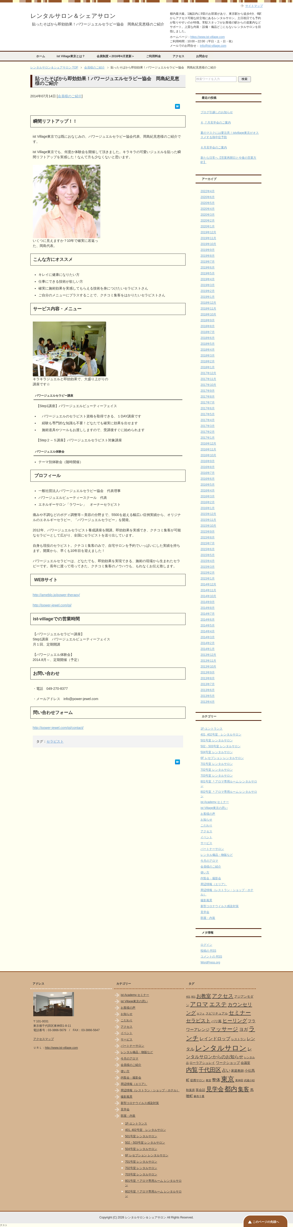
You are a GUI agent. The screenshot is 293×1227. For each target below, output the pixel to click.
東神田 (239, 1080)
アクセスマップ (43, 1039)
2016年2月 (207, 502)
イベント (206, 837)
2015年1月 (207, 578)
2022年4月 (207, 191)
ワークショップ (228, 1063)
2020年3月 (207, 214)
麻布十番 (199, 1096)
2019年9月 (207, 250)
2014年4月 (207, 631)
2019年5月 (207, 273)
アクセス (178, 56)
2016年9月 (207, 461)
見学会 (204, 912)
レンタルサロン (220, 1048)
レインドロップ (214, 1038)
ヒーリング (235, 1020)
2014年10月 (208, 596)
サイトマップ (254, 6)
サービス (206, 843)
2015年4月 (207, 561)
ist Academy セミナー (214, 802)
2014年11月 (208, 590)
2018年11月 (208, 308)
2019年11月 (208, 238)
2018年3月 (207, 355)
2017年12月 (208, 373)
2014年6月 (207, 619)
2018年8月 (207, 326)
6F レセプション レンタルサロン (222, 758)
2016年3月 (207, 496)
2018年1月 (207, 367)
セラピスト (55, 741)
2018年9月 (207, 320)
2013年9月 (207, 672)
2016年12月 (208, 443)
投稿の (208, 950)
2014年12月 (208, 584)
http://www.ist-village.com (61, 1047)
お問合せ (202, 56)
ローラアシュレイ (202, 1063)
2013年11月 (208, 660)
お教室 (203, 996)
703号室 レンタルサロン (216, 775)
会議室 (245, 1063)
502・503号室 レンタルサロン (220, 746)
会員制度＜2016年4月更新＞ (115, 56)
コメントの (211, 956)
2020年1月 (207, 226)
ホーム (40, 56)
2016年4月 (207, 490)
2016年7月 (207, 473)
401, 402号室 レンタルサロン (220, 734)
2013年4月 (207, 701)
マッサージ (224, 1029)
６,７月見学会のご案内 (215, 122)
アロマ (199, 1004)
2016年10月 (208, 455)
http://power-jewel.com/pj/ (52, 605)
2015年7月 (207, 543)
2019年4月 (207, 279)
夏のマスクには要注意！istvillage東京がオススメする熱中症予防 (229, 135)
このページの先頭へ (266, 1222)
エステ (218, 1004)
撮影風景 (206, 900)
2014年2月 (207, 643)
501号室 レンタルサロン (216, 740)
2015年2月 (207, 572)
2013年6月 (207, 690)
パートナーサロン (212, 849)
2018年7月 (207, 332)
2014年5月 (207, 625)
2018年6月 (207, 338)
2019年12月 (208, 232)
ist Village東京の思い (214, 808)
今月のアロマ (209, 860)
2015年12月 (208, 514)
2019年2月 (207, 291)
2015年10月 (208, 525)
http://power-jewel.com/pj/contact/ (58, 728)
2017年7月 (207, 402)
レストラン (238, 1039)
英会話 (200, 1090)
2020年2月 (207, 220)
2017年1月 (207, 437)
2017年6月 (207, 408)
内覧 (192, 1069)
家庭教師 (237, 1070)
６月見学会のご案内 (213, 147)
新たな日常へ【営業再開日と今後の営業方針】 (228, 160)
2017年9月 (207, 390)
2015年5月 (207, 555)
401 (188, 996)
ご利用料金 (153, 56)
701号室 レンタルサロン (216, 764)
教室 (208, 1080)
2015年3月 (207, 567)
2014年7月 (207, 613)
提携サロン (197, 1080)
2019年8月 (207, 255)
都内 (230, 1088)
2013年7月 (207, 684)
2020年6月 (207, 197)
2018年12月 (208, 302)
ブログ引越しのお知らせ (216, 112)
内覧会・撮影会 (210, 878)
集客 (243, 1089)
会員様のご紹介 (70, 96)
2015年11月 (208, 520)
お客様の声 (207, 813)
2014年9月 (207, 602)
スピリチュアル (217, 1013)
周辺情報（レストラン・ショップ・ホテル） (150, 1090)
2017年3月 (207, 426)
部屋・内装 (207, 918)
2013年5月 (207, 696)
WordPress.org (210, 962)
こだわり (206, 825)
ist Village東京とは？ (71, 56)
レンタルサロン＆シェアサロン (73, 15)
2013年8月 (207, 678)
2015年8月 (207, 537)
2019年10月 (208, 244)
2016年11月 (208, 449)
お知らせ (206, 819)
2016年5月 (207, 484)
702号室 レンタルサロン (216, 769)
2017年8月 (207, 396)
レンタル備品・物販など (216, 855)
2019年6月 (207, 267)
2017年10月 (208, 385)
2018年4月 (207, 349)
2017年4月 (207, 420)
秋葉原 (190, 1090)
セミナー (240, 1013)
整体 (216, 1079)
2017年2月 (207, 432)
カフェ (201, 1013)
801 (193, 996)
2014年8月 (207, 608)
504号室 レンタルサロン (216, 752)
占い (226, 1070)
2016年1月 (207, 508)
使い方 (204, 872)
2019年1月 (207, 297)
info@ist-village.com (213, 45)
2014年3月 (207, 637)
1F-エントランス (211, 728)
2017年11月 (208, 379)
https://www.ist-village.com (207, 37)
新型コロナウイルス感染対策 (219, 906)
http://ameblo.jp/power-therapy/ (56, 595)
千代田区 (210, 1070)
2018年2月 (207, 361)
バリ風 (216, 1021)
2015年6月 (207, 549)
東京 (227, 1079)
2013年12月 (208, 655)
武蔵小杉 (249, 1080)
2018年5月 (207, 344)
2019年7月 (207, 261)
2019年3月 (207, 285)
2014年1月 (207, 649)
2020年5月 (207, 203)
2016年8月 (207, 467)
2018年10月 (208, 314)
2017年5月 (207, 414)
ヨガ (243, 1029)
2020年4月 (207, 209)
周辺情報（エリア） (213, 884)
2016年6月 (207, 478)
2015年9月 (207, 531)
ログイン (206, 945)
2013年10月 (208, 666)
